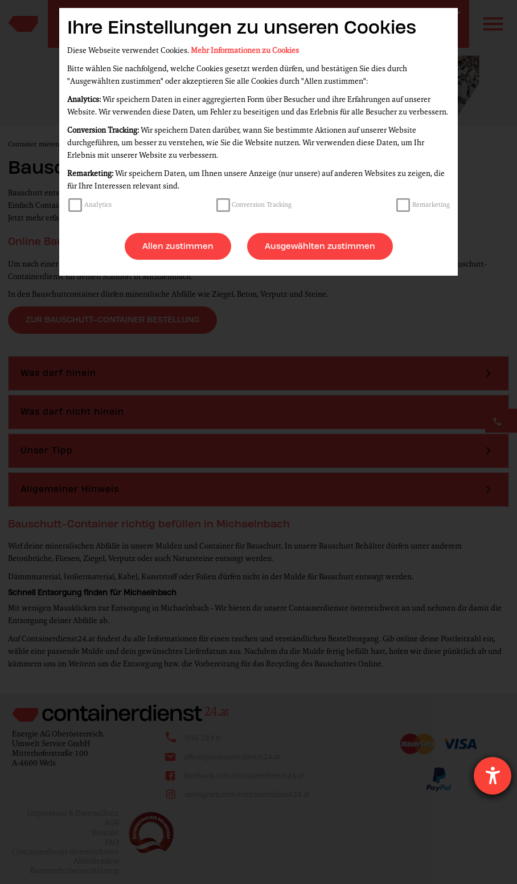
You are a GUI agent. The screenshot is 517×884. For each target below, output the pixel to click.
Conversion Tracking (262, 204)
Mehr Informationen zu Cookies (245, 50)
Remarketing (431, 204)
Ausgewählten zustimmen (320, 246)
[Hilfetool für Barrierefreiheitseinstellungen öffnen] (492, 776)
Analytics (98, 204)
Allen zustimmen (178, 246)
